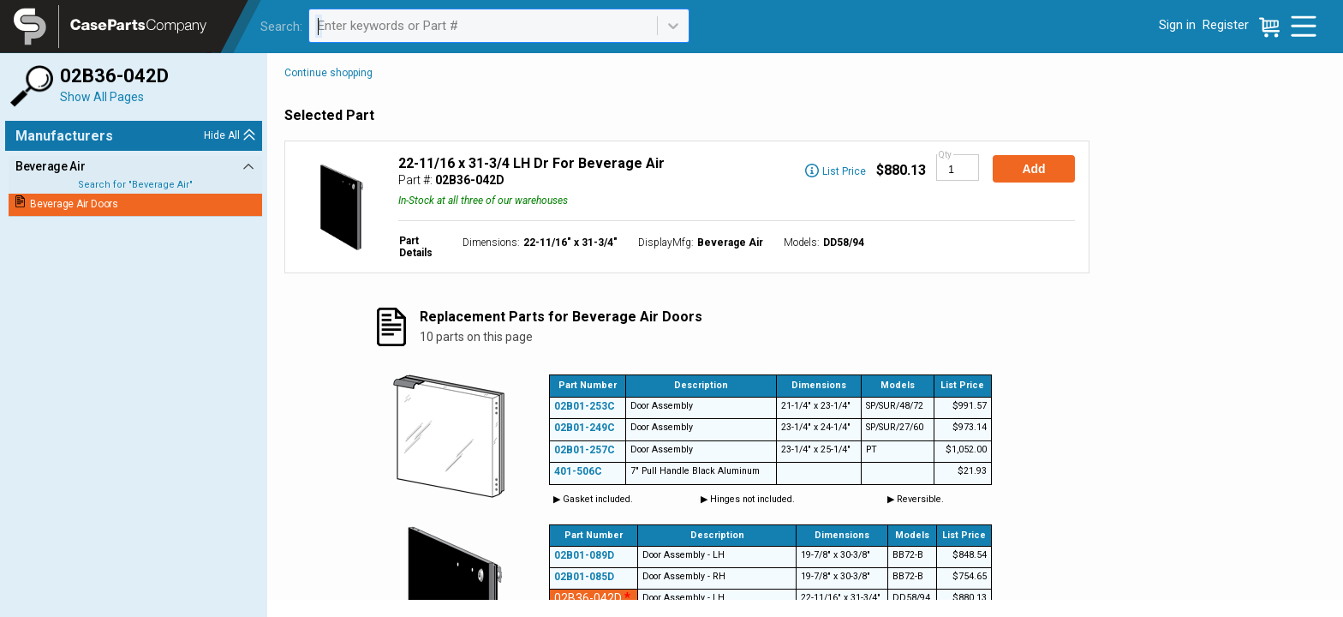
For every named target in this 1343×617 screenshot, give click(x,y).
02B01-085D (584, 577)
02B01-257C (584, 450)
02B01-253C (584, 406)
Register (1226, 25)
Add (1033, 169)
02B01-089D (584, 555)
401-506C (578, 471)
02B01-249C (584, 428)
